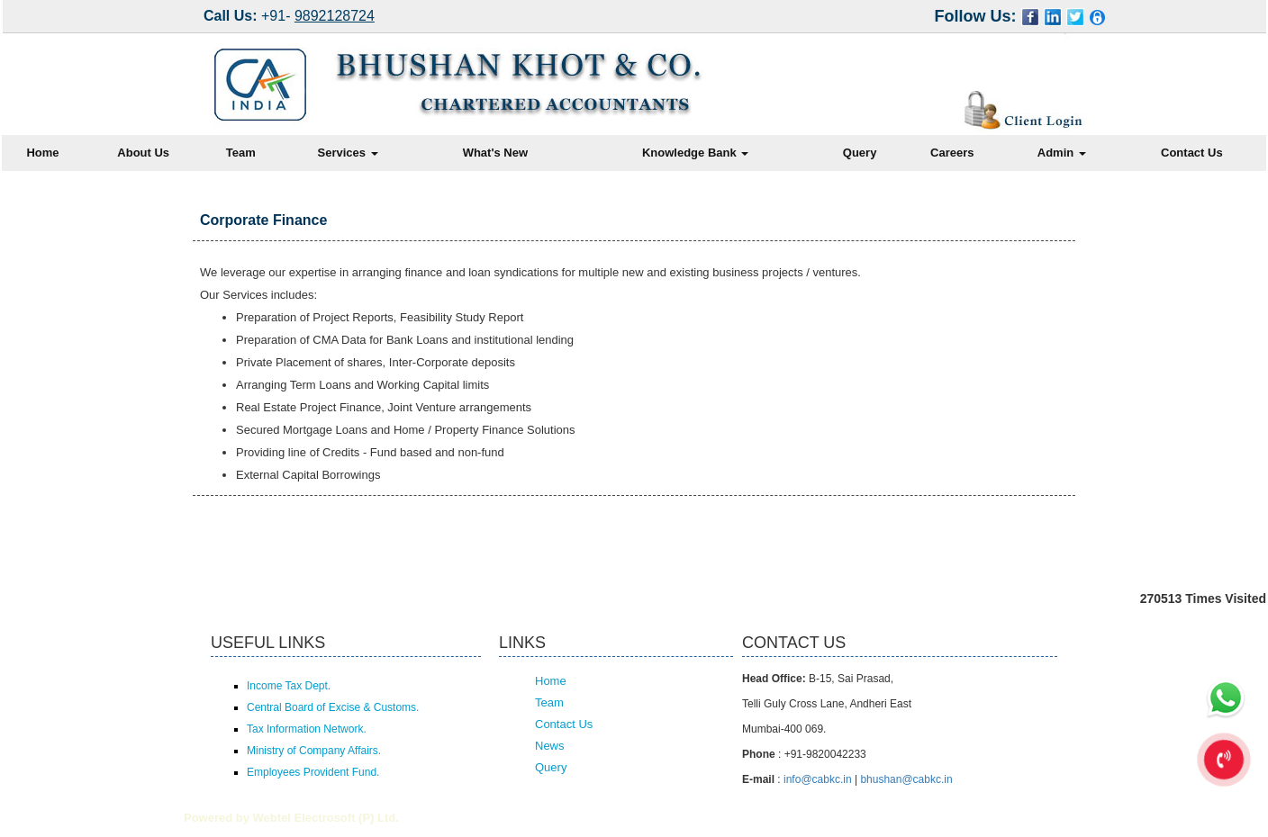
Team (241, 152)
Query (860, 152)
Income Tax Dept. (289, 686)
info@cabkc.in (817, 779)
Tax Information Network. (307, 729)
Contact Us (1192, 152)
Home (42, 152)
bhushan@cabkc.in (906, 779)
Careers (952, 152)
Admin (1061, 152)
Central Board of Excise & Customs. (333, 707)
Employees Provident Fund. (313, 772)
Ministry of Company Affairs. (314, 750)
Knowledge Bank (695, 152)
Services (348, 152)
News (550, 745)
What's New (495, 152)
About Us (143, 152)
